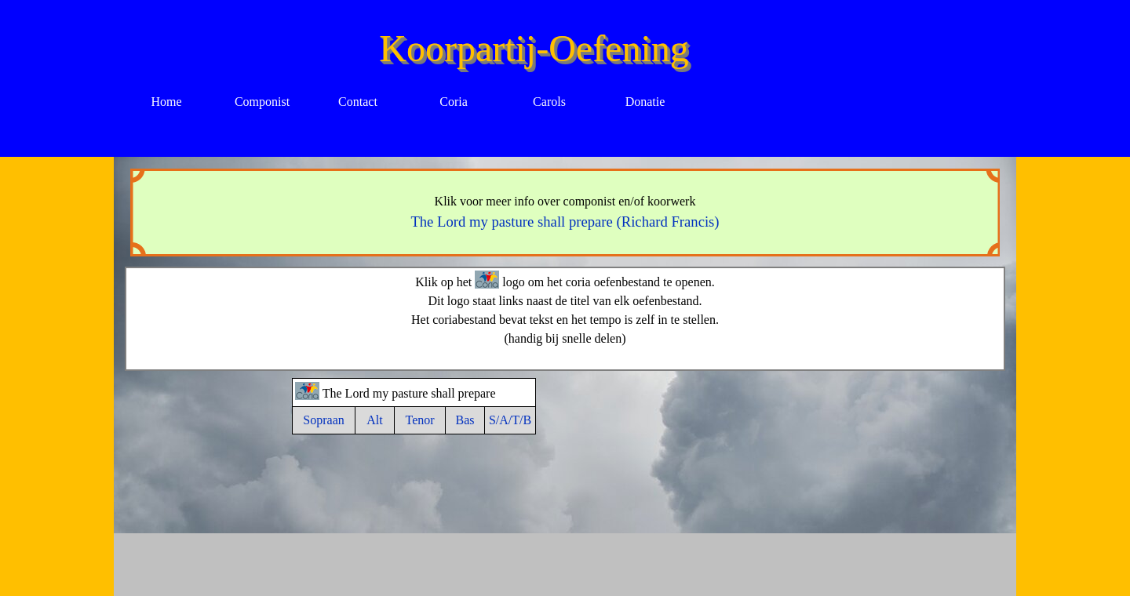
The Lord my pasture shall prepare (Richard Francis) (564, 221)
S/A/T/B (510, 420)
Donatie (645, 101)
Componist (262, 101)
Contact (357, 101)
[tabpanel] (565, 212)
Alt (374, 420)
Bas (465, 420)
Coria (453, 101)
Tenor (419, 420)
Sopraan (323, 420)
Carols (549, 101)
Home (166, 101)
